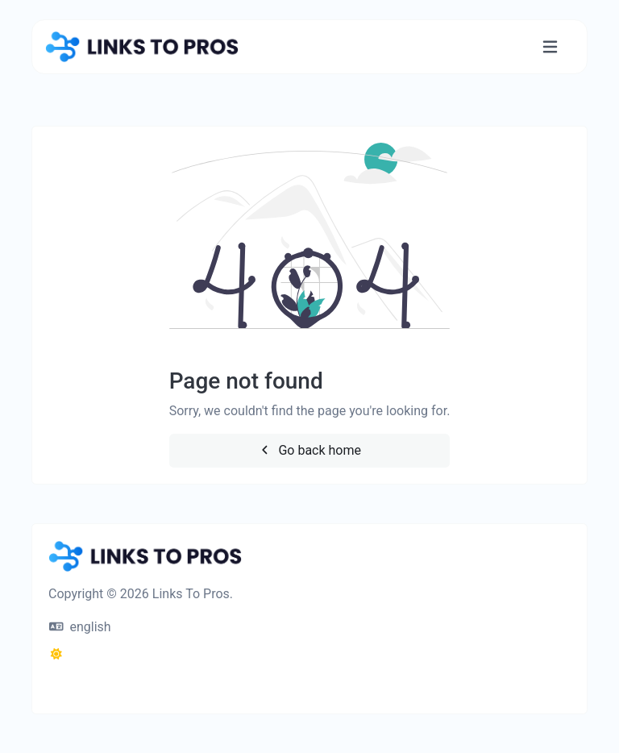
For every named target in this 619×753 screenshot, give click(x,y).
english (80, 626)
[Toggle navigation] (550, 47)
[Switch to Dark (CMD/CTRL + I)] (56, 654)
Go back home (309, 450)
